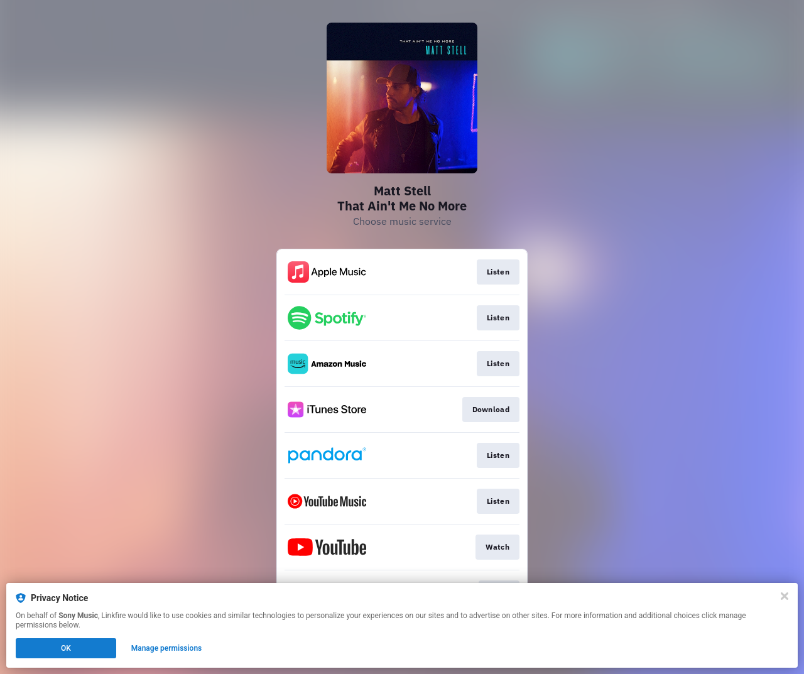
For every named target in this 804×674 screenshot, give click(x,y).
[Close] (784, 596)
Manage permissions (166, 648)
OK (66, 648)
